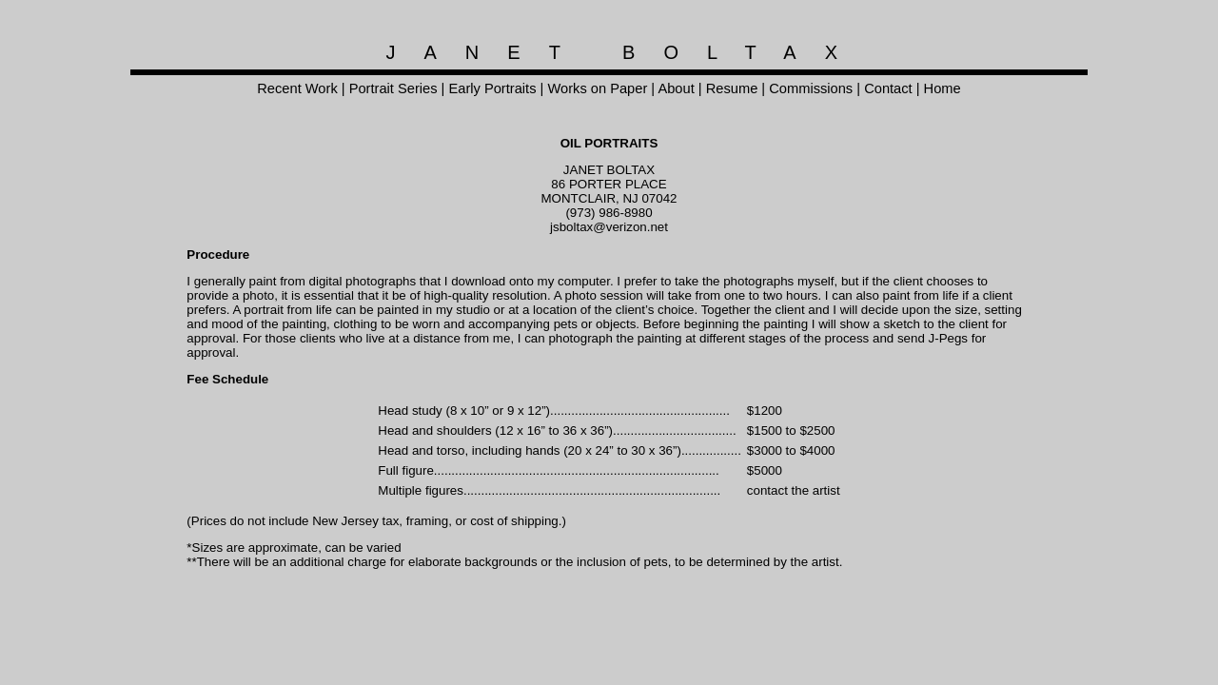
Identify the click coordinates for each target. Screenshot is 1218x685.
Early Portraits (492, 88)
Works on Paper (597, 88)
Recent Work (297, 88)
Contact (888, 88)
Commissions (811, 88)
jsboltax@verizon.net (609, 227)
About (676, 88)
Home (942, 88)
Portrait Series (393, 88)
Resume (732, 88)
